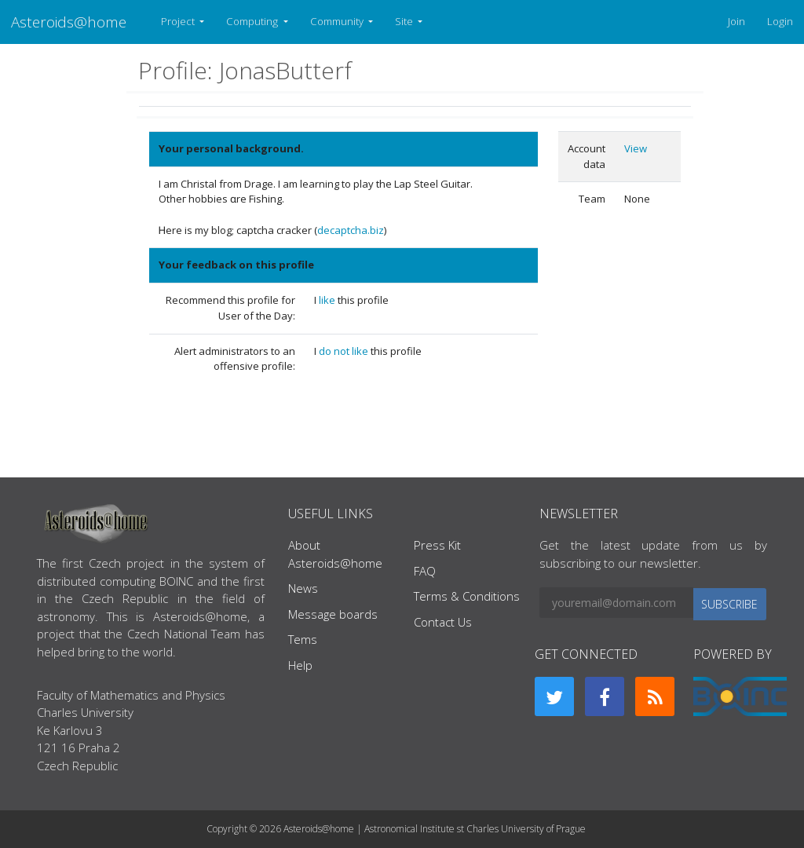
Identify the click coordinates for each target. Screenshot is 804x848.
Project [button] (179, 21)
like (328, 300)
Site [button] (405, 21)
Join (736, 21)
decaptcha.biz (350, 230)
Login (780, 21)
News (303, 588)
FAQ (425, 571)
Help (300, 665)
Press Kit (437, 545)
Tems (302, 639)
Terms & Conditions (467, 596)
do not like (345, 351)
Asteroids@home (68, 21)
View (635, 148)
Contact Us (443, 622)
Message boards (333, 614)
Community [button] (338, 21)
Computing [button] (253, 21)
